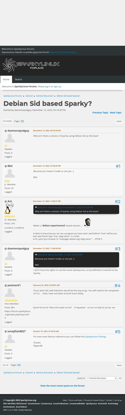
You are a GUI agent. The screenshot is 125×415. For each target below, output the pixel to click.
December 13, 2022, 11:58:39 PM (47, 248)
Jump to (81, 378)
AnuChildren (21, 407)
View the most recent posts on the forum (62, 385)
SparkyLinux (91, 403)
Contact (109, 400)
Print (119, 121)
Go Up (5, 365)
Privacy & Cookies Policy (94, 400)
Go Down (7, 121)
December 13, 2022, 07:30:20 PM (47, 166)
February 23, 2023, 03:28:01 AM (46, 285)
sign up (57, 86)
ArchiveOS (102, 403)
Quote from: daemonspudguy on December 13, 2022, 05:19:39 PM (65, 207)
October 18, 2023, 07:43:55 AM (46, 331)
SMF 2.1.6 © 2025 (10, 410)
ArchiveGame (9, 407)
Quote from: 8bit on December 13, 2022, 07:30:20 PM (59, 254)
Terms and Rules (75, 400)
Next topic (116, 112)
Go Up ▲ (118, 400)
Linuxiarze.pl (46, 403)
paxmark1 (14, 285)
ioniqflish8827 (16, 331)
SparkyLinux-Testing (95, 336)
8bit (10, 166)
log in (47, 86)
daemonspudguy (18, 130)
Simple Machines (25, 410)
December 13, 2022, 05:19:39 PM (47, 130)
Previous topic (100, 112)
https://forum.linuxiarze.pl (63, 52)
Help (65, 400)
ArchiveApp (113, 403)
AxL (9, 201)
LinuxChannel (34, 403)
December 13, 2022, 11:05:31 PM (47, 201)
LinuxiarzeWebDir (77, 403)
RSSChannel (21, 403)
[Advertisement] (62, 23)
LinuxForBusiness (60, 403)
